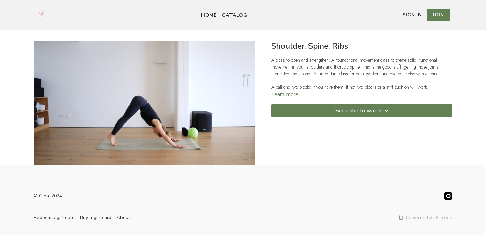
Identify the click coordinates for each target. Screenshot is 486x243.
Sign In (412, 14)
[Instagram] (448, 196)
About (123, 217)
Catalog (234, 15)
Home (209, 15)
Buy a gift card (95, 217)
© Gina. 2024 (48, 196)
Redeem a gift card (54, 217)
